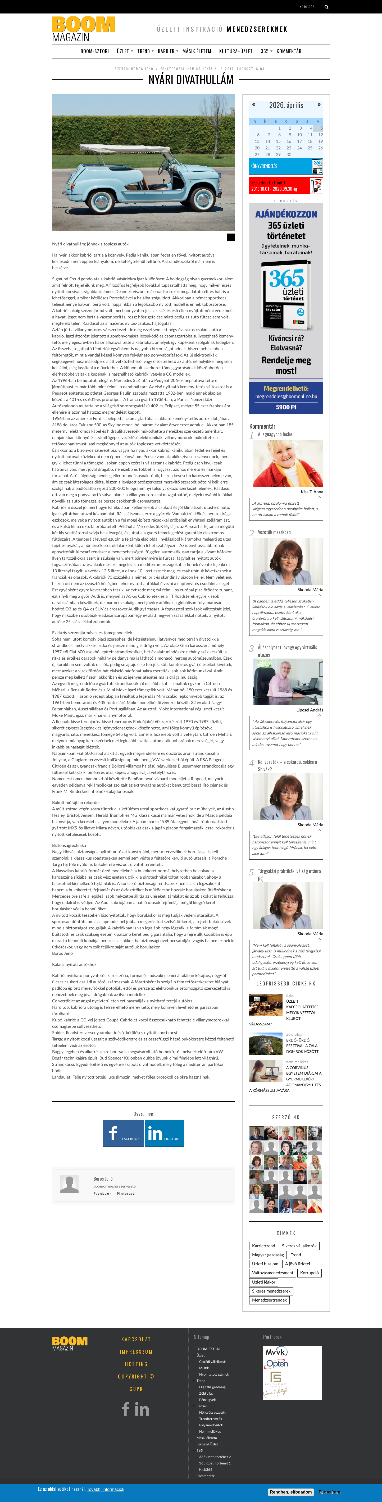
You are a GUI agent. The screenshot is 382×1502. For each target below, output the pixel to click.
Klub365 (205, 1469)
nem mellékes (200, 68)
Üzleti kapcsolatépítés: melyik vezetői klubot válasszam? (284, 1012)
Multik (204, 1368)
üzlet (290, 996)
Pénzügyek (207, 1399)
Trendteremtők (210, 1419)
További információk (105, 1489)
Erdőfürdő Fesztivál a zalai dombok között (302, 1046)
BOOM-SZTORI (95, 51)
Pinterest (126, 1193)
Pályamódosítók (211, 1425)
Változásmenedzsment (272, 1273)
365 (265, 51)
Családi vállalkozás (212, 1361)
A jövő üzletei (297, 1264)
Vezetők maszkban (274, 531)
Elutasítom (329, 1492)
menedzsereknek (257, 29)
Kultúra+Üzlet (236, 51)
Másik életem (197, 51)
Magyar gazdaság (268, 1255)
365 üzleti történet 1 (268, 182)
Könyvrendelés (264, 166)
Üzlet (123, 51)
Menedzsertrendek (269, 1300)
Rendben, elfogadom (291, 1492)
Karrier (166, 51)
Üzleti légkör (263, 1282)
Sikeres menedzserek (271, 1291)
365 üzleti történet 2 (215, 1457)
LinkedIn (164, 1133)
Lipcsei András (310, 710)
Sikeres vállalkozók (299, 1246)
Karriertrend (263, 1246)
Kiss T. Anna (312, 492)
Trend (143, 51)
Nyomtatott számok (214, 1374)
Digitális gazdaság (212, 1387)
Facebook (123, 1133)
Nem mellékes (210, 1431)
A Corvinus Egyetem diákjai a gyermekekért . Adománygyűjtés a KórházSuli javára (285, 1079)
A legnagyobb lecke (275, 434)
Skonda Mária (310, 590)
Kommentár (289, 51)
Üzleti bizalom (265, 1264)
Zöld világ (294, 1035)
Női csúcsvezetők (212, 1412)
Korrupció (309, 1273)
